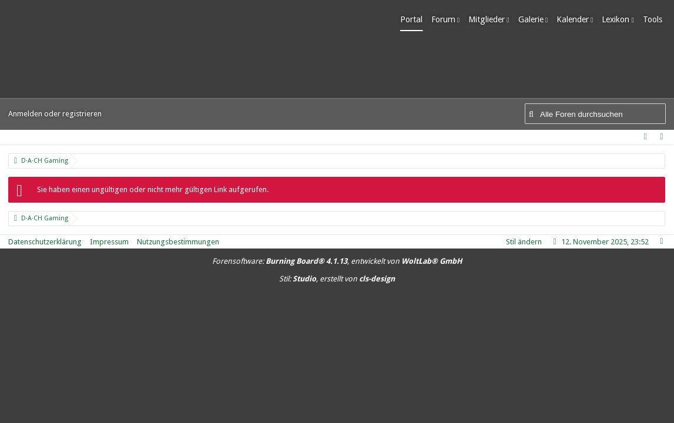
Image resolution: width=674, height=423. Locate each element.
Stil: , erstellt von (337, 278)
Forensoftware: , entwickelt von (337, 261)
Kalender (576, 19)
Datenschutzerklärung (45, 241)
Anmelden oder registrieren (55, 113)
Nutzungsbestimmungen (178, 241)
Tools (656, 19)
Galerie (534, 19)
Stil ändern (524, 241)
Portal (415, 19)
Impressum (109, 241)
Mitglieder (490, 19)
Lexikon (619, 19)
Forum (447, 19)
